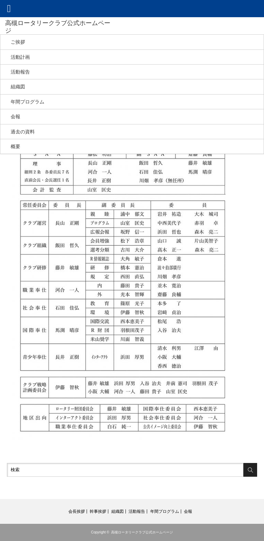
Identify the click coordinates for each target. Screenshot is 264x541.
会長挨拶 (76, 511)
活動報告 (20, 72)
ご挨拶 (18, 42)
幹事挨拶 (98, 511)
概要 (15, 146)
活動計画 (20, 57)
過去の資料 (23, 131)
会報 (15, 116)
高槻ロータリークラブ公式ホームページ (142, 532)
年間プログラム (27, 101)
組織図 (18, 86)
